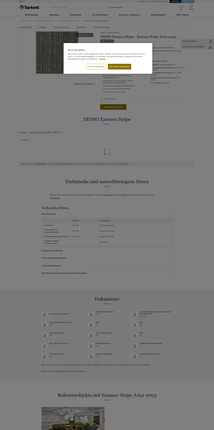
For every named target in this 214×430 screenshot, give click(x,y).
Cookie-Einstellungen (96, 66)
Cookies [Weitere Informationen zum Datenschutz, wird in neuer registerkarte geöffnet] (102, 59)
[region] (108, 58)
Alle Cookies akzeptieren (119, 66)
